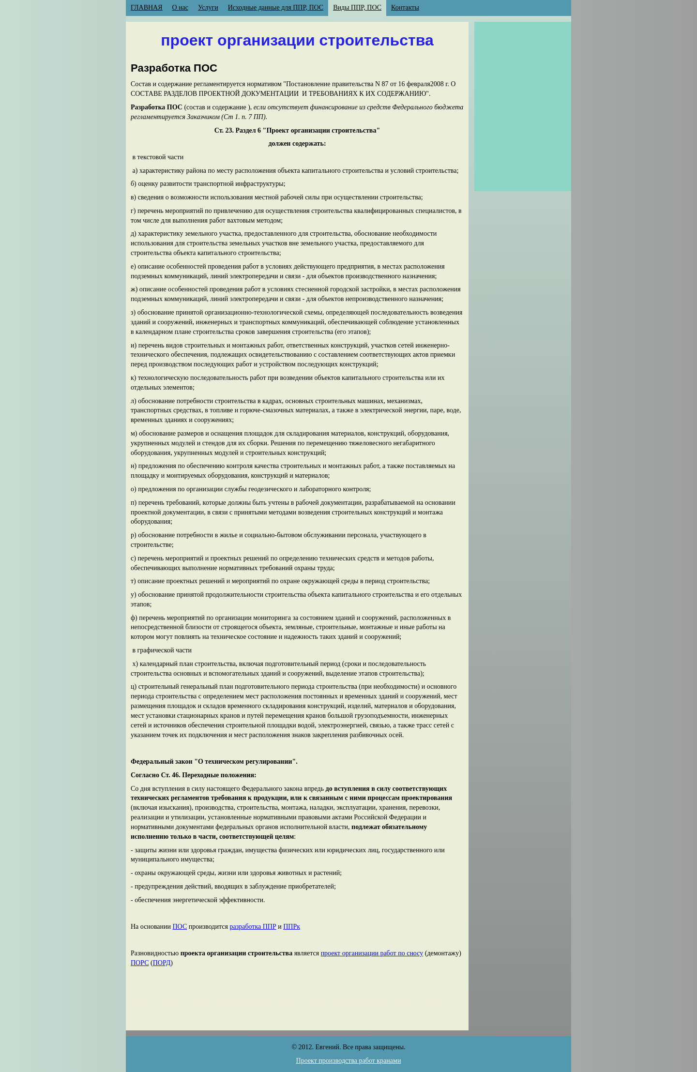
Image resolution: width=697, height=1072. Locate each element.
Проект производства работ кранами (348, 1060)
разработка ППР (252, 926)
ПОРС (140, 962)
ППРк (291, 926)
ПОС (180, 926)
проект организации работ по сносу (372, 953)
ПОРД (162, 962)
